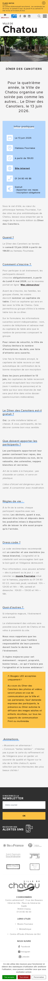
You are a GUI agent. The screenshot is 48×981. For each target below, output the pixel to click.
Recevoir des (13, 828)
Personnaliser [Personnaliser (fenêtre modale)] (39, 977)
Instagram (25, 951)
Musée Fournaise (25, 924)
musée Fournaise (25, 576)
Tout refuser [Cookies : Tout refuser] (24, 977)
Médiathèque (25, 929)
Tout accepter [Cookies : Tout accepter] (9, 977)
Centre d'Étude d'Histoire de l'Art (25, 934)
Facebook (25, 946)
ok (24, 816)
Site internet (22, 168)
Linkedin (25, 957)
